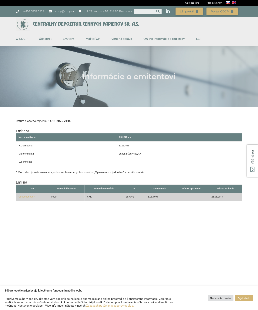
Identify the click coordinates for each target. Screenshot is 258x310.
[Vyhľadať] (158, 11)
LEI (198, 38)
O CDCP (22, 39)
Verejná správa (122, 39)
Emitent (69, 39)
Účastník (46, 39)
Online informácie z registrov (165, 39)
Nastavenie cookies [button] (220, 298)
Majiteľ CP (94, 39)
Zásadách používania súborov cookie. (110, 305)
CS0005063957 (26, 196)
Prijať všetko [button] (244, 298)
